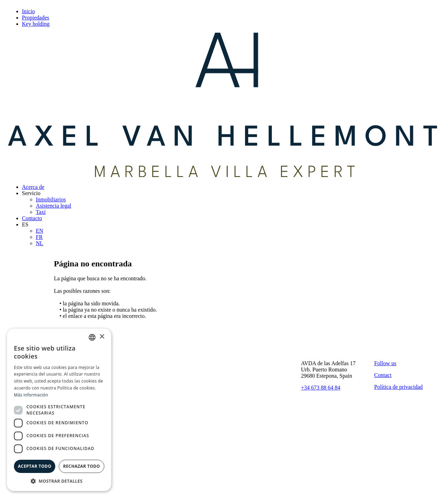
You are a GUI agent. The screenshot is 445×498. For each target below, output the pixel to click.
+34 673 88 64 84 (320, 388)
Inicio (28, 11)
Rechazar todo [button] (81, 466)
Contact (382, 375)
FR (39, 237)
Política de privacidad (398, 387)
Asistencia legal (53, 206)
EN (39, 231)
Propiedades (35, 18)
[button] (59, 480)
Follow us (385, 363)
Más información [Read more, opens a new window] (31, 395)
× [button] (101, 336)
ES (25, 224)
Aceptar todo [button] (34, 466)
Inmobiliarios (51, 199)
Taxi (41, 212)
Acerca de (33, 187)
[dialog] (59, 410)
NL (39, 243)
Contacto (32, 218)
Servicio (31, 193)
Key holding (36, 24)
